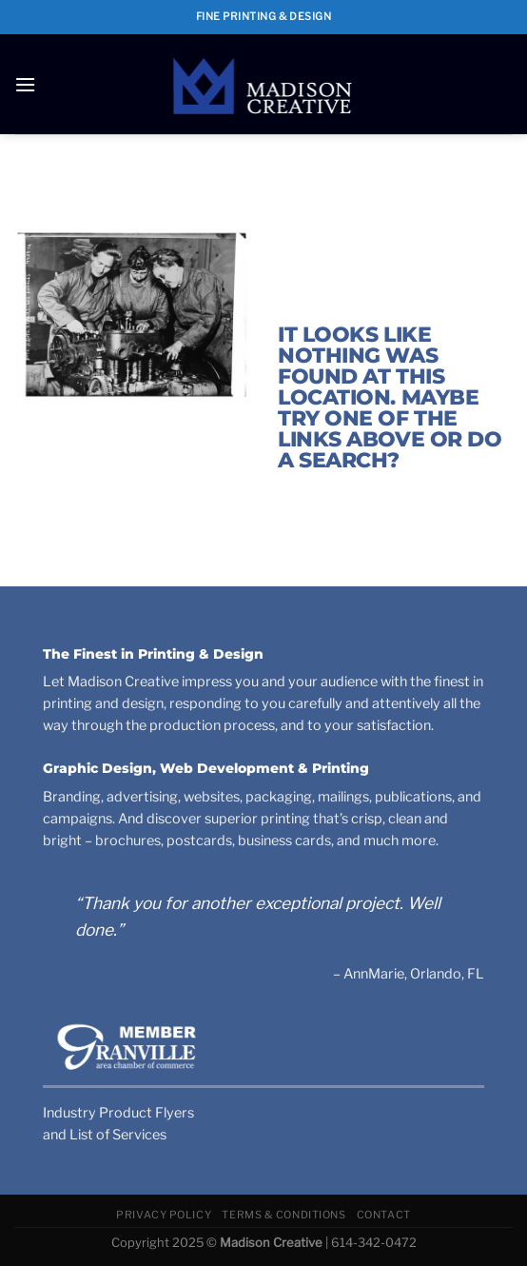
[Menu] (25, 85)
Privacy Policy (163, 1214)
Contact (384, 1214)
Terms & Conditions (283, 1214)
